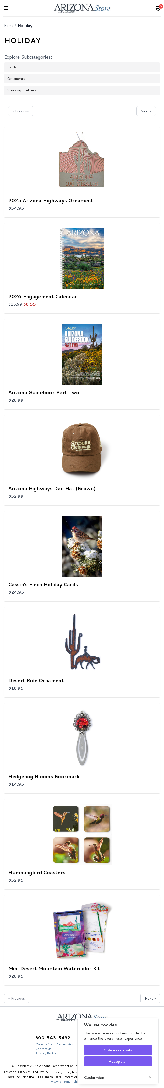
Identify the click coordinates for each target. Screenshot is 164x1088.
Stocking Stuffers (21, 90)
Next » (146, 111)
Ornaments (16, 78)
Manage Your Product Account (57, 1044)
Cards (12, 67)
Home (9, 25)
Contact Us (43, 1049)
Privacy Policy (45, 1053)
